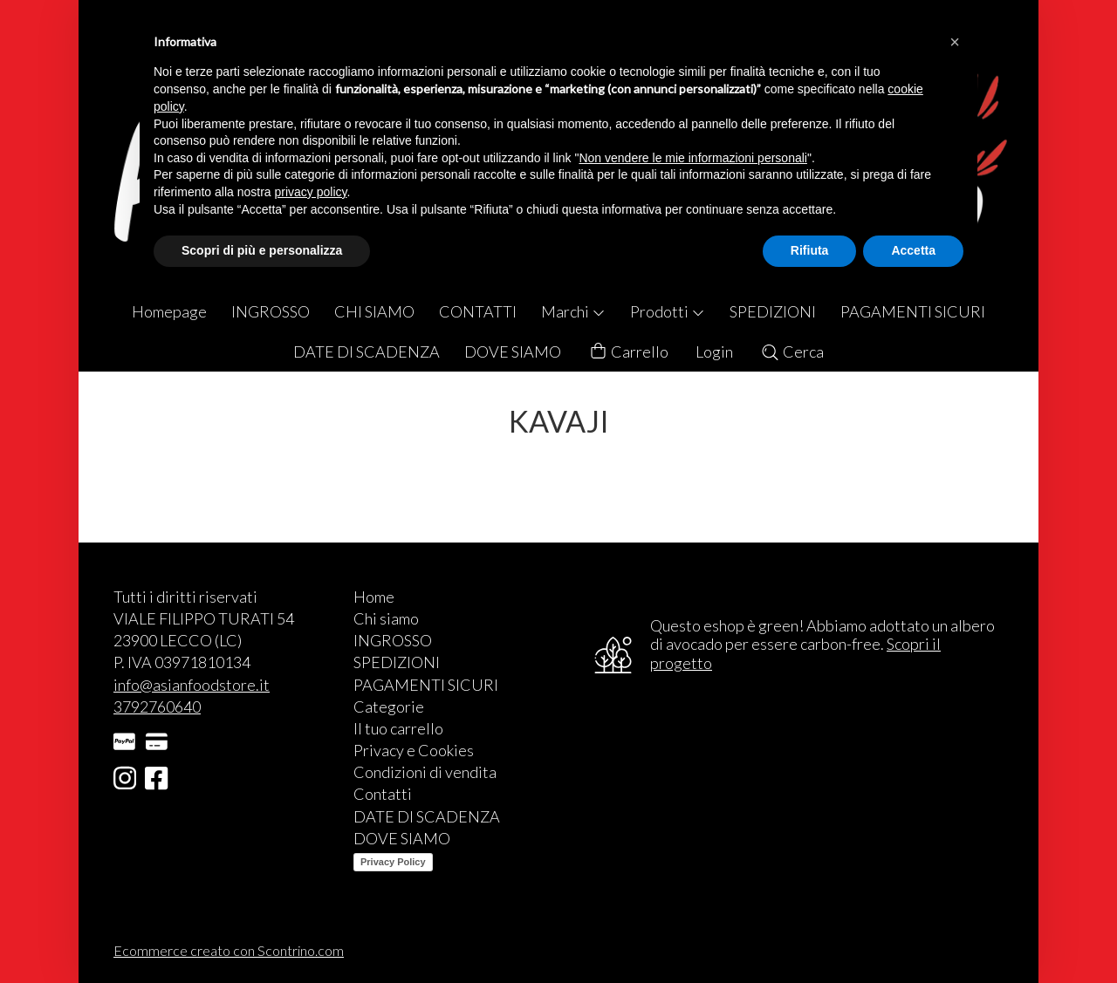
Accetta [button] (913, 250)
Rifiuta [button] (810, 250)
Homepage (169, 311)
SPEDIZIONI (773, 311)
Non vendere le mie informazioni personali (692, 158)
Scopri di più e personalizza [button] (262, 250)
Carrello (628, 352)
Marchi (573, 311)
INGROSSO (270, 311)
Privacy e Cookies (413, 750)
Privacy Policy (393, 862)
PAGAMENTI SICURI (912, 311)
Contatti (382, 793)
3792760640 (157, 706)
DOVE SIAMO (512, 351)
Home (373, 596)
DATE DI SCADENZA (366, 351)
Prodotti (667, 311)
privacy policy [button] (311, 192)
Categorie (388, 706)
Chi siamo (386, 618)
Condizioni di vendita (425, 772)
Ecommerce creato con (228, 950)
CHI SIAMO (374, 311)
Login (714, 351)
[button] (955, 42)
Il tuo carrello (398, 728)
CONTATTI (478, 311)
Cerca (792, 351)
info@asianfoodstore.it (191, 684)
